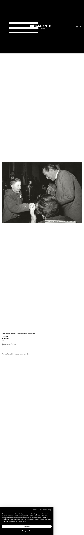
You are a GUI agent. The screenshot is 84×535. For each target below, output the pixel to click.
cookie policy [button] (22, 521)
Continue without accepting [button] (41, 510)
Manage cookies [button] (27, 531)
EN (77, 26)
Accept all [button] (27, 526)
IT (80, 26)
